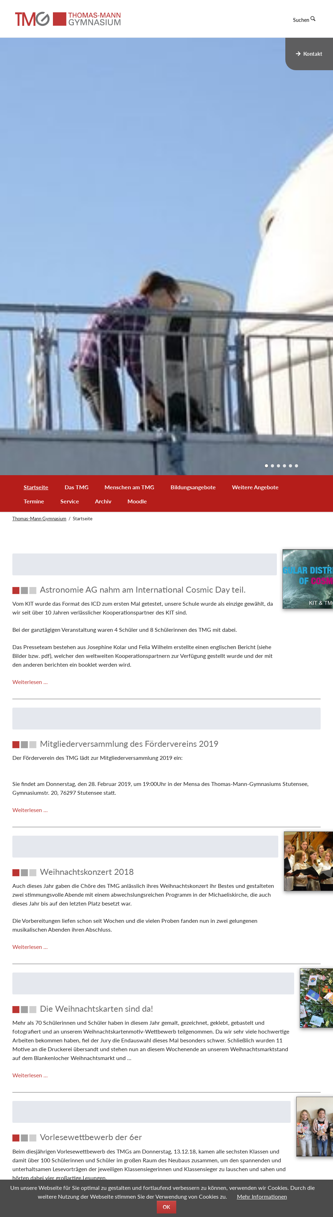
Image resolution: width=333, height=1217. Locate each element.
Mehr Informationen (262, 1196)
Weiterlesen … (30, 719)
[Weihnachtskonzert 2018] (121, 908)
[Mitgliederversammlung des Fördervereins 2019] (166, 780)
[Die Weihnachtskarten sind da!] (121, 1054)
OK (166, 1207)
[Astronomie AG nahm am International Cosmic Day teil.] (121, 595)
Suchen (301, 20)
